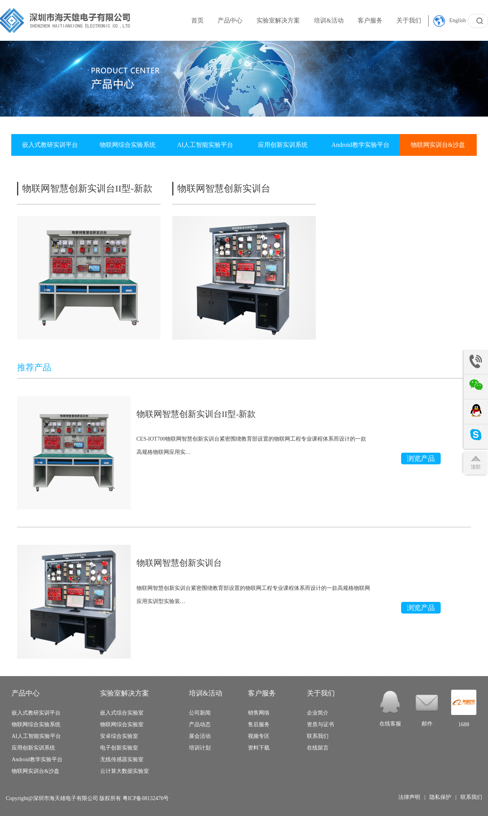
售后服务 (259, 724)
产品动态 (200, 724)
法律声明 (409, 797)
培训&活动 (328, 20)
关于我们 (408, 20)
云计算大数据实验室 (124, 771)
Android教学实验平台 (360, 144)
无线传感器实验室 (122, 759)
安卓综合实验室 (119, 736)
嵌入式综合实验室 (122, 713)
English (449, 21)
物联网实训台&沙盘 (438, 144)
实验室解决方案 (278, 20)
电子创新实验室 (119, 748)
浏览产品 (421, 458)
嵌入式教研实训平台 (50, 144)
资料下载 (259, 748)
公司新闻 (200, 713)
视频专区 (259, 736)
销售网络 (259, 713)
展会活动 (200, 736)
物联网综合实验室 (122, 724)
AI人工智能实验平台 (205, 144)
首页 (197, 20)
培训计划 (200, 748)
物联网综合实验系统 (128, 144)
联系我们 (318, 736)
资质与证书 (320, 724)
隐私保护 (440, 797)
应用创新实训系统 (283, 144)
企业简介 (318, 713)
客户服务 (370, 20)
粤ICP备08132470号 (146, 798)
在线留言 (318, 748)
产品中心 (230, 20)
